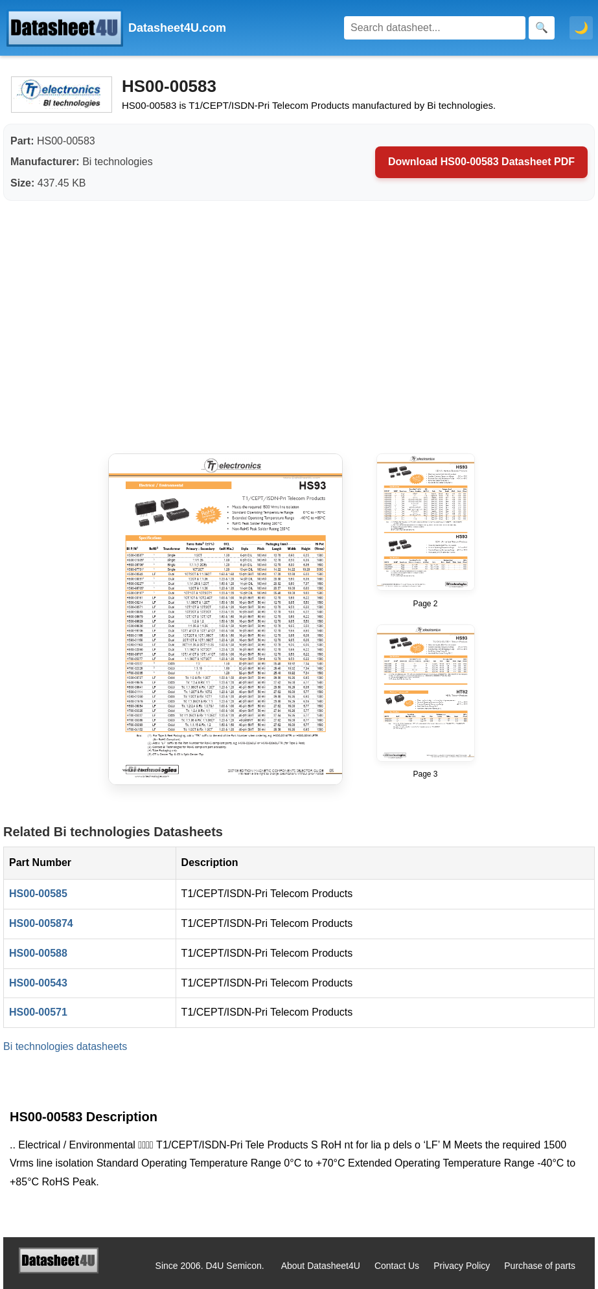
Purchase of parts (539, 1265)
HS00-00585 (38, 893)
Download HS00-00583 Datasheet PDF (481, 161)
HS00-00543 (38, 982)
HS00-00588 (38, 953)
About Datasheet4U (320, 1265)
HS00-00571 (38, 1012)
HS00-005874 (41, 923)
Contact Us (396, 1265)
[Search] (434, 28)
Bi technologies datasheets (65, 1046)
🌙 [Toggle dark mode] (581, 27)
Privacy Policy (461, 1265)
